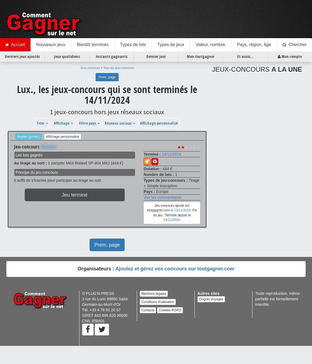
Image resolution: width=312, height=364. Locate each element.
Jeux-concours (90, 67)
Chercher (295, 44)
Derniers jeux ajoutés (22, 56)
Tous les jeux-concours (118, 67)
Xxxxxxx (48, 146)
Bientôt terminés (93, 44)
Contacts (147, 310)
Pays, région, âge (254, 44)
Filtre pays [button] (89, 123)
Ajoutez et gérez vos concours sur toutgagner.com (174, 268)
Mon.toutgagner (201, 56)
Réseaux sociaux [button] (120, 123)
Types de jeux (170, 44)
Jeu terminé (75, 195)
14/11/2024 (171, 154)
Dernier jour (156, 56)
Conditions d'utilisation (157, 302)
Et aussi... (245, 56)
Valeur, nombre (210, 44)
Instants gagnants (111, 56)
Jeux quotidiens (67, 56)
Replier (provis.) (28, 137)
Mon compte (290, 56)
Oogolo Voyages (211, 299)
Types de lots (133, 44)
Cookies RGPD (170, 310)
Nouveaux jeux (50, 44)
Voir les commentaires (163, 197)
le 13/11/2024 (181, 210)
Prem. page (107, 77)
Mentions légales (153, 294)
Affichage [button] (63, 123)
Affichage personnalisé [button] (159, 123)
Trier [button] (42, 123)
